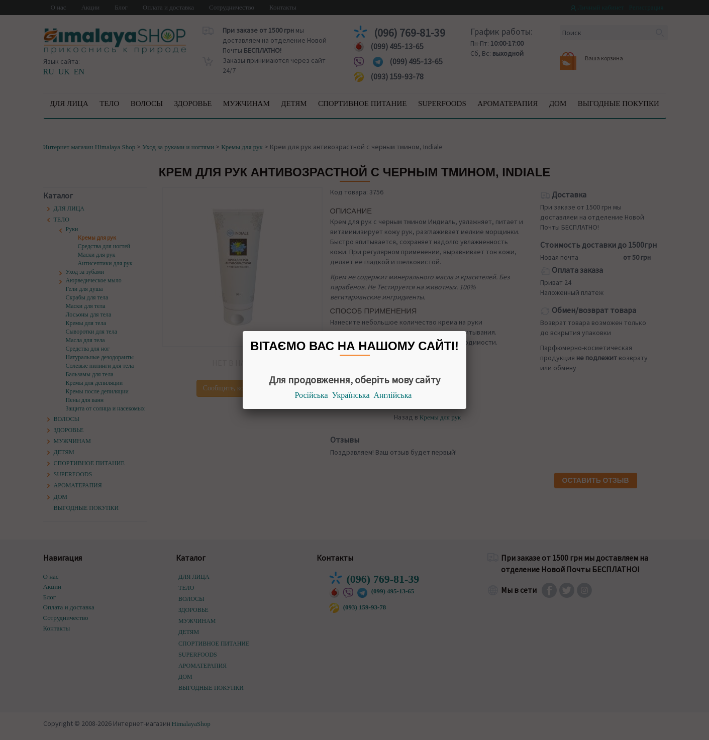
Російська (311, 395)
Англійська (393, 395)
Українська (351, 395)
